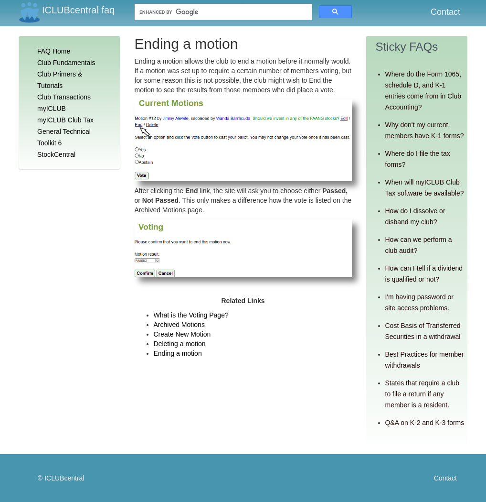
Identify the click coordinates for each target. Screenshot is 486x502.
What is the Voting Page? (191, 315)
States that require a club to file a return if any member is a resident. (422, 394)
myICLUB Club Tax (65, 120)
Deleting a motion (180, 344)
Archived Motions (179, 324)
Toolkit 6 (49, 143)
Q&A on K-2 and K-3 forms (425, 422)
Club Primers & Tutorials (59, 79)
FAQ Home (53, 51)
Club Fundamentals (66, 62)
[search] (206, 12)
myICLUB (51, 108)
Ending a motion (178, 353)
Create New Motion (182, 334)
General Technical (64, 131)
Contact (445, 12)
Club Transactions (64, 97)
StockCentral (56, 154)
